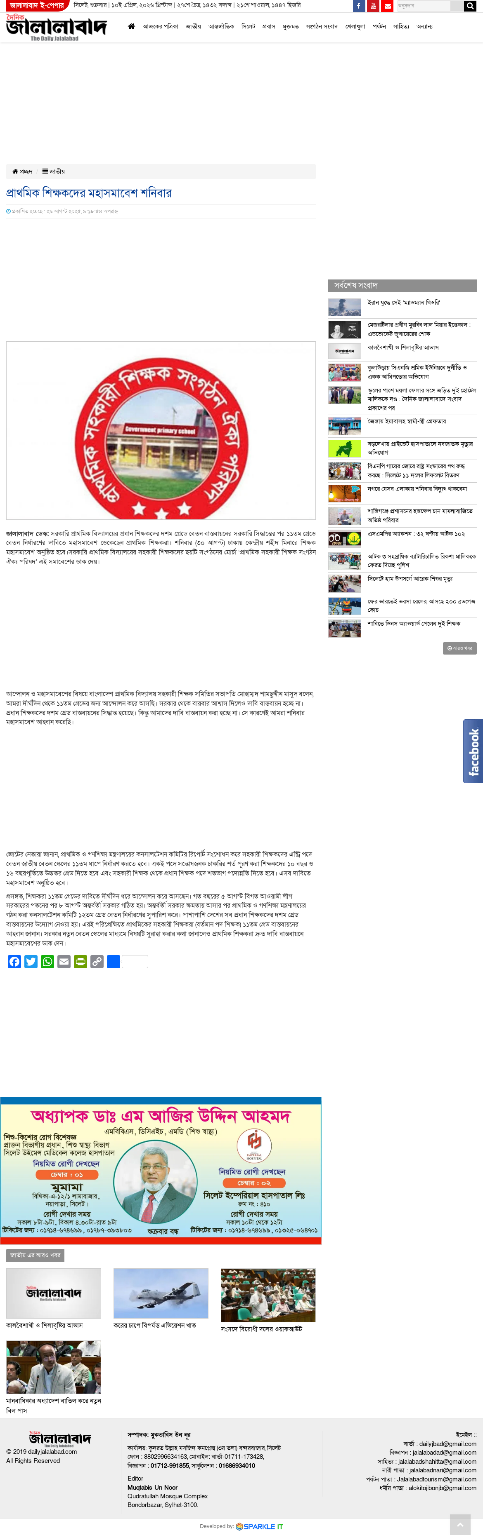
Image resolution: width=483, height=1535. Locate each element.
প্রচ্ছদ (22, 171)
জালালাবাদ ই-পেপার (37, 5)
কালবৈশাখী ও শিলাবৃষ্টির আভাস (44, 1325)
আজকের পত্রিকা (160, 26)
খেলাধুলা (355, 26)
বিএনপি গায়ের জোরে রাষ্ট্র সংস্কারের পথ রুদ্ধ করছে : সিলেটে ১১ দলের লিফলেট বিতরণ (416, 470)
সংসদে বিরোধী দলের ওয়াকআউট (261, 1329)
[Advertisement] (211, 61)
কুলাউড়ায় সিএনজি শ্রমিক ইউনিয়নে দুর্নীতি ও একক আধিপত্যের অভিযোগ (417, 372)
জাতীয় (193, 26)
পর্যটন (379, 26)
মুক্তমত (291, 26)
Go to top (460, 1524)
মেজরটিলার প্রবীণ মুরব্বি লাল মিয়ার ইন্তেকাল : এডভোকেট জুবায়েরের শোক (419, 329)
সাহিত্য (401, 26)
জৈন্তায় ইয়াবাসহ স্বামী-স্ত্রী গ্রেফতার (407, 421)
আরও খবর (459, 648)
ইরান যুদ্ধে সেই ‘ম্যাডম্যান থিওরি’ (404, 302)
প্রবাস (269, 26)
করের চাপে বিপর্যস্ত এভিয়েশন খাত (155, 1325)
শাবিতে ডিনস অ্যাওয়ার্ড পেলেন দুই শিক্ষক (414, 624)
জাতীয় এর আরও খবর (35, 1255)
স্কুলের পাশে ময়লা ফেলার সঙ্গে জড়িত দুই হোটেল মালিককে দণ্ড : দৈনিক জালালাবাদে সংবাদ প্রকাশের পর (422, 399)
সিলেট (248, 26)
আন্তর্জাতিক (221, 26)
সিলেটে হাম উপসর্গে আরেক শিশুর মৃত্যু (410, 579)
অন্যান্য (425, 26)
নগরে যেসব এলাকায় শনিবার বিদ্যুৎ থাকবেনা (417, 489)
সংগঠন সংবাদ (322, 26)
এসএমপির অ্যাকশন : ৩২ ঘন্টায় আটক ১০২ (416, 534)
